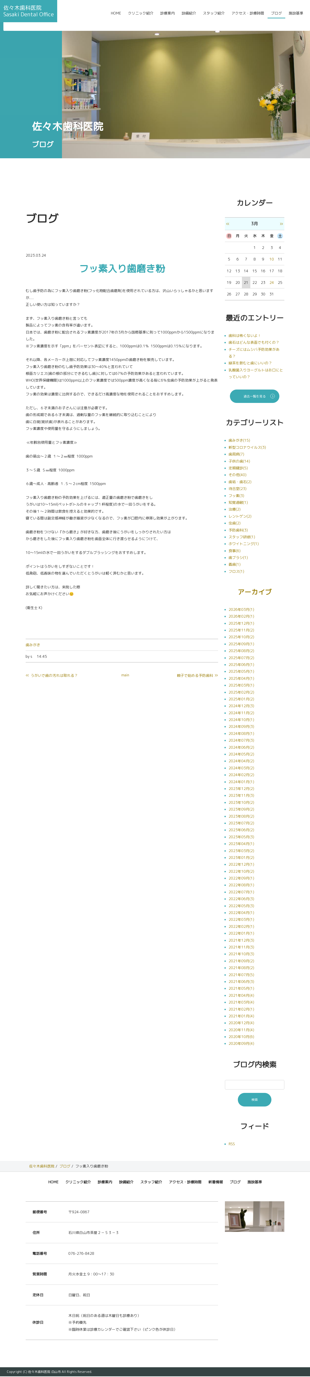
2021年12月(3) (241, 940)
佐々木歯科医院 (41, 1166)
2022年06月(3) (241, 899)
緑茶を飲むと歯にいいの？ (250, 363)
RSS (232, 1144)
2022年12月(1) (241, 865)
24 (271, 282)
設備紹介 (189, 16)
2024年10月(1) (241, 720)
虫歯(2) (235, 523)
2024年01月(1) (241, 782)
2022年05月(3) (241, 906)
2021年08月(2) (241, 968)
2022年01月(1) (241, 933)
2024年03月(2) (241, 768)
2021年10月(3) (241, 954)
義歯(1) (235, 564)
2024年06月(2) (241, 747)
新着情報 (215, 1182)
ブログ (276, 16)
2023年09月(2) (241, 809)
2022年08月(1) (241, 885)
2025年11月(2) (241, 630)
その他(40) (237, 474)
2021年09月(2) (241, 961)
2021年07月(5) (241, 975)
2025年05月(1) (241, 672)
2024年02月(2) (241, 775)
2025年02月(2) (241, 692)
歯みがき (33, 644)
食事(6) (235, 550)
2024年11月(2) (241, 713)
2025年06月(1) (241, 665)
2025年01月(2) (241, 699)
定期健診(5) (238, 467)
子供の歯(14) (239, 461)
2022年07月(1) (241, 892)
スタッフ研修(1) (242, 536)
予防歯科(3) (238, 530)
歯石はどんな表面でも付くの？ (254, 342)
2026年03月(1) (241, 609)
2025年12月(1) (241, 623)
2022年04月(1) (241, 913)
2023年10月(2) (241, 802)
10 (271, 259)
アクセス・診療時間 (247, 16)
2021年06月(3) (241, 982)
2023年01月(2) (241, 857)
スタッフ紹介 (214, 16)
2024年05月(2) (241, 754)
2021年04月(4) (241, 995)
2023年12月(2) (241, 789)
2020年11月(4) (241, 1030)
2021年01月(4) (241, 1016)
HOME (116, 16)
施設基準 (296, 16)
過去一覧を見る (255, 396)
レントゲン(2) (240, 516)
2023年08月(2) (241, 816)
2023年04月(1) (241, 844)
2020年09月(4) (241, 1044)
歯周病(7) (236, 454)
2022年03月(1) (241, 920)
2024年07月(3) (241, 740)
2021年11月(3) (241, 947)
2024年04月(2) (241, 761)
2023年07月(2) (241, 823)
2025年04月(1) (241, 678)
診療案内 (167, 16)
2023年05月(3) (241, 837)
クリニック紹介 (140, 16)
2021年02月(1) (241, 1009)
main (125, 675)
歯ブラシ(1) (238, 557)
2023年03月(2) (241, 851)
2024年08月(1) (241, 733)
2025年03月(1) (241, 685)
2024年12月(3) (241, 706)
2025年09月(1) (241, 644)
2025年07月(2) (241, 658)
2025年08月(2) (241, 651)
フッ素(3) (236, 495)
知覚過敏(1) (238, 502)
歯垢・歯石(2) (240, 481)
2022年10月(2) (241, 871)
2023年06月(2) (241, 830)
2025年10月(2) (241, 637)
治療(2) (235, 509)
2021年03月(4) (241, 1002)
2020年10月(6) (241, 1037)
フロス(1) (236, 571)
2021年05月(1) (241, 989)
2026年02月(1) (241, 616)
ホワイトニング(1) (244, 543)
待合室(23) (237, 488)
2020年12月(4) (241, 1023)
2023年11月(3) (241, 796)
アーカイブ (254, 592)
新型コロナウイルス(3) (247, 447)
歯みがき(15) (239, 440)
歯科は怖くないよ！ (245, 335)
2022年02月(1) (241, 926)
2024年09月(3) (241, 727)
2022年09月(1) (241, 878)
